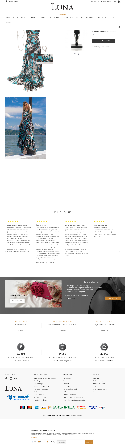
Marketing (52, 442)
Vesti (65, 409)
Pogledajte (20, 358)
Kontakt (95, 415)
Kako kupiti (67, 406)
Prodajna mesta (98, 420)
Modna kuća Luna (10, 32)
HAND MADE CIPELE (24, 30)
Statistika (43, 442)
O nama (96, 406)
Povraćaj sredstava (41, 417)
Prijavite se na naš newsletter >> (104, 389)
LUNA (93, 47)
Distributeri (67, 415)
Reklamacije (38, 412)
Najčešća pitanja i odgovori (73, 426)
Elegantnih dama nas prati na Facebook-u (20, 385)
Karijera (66, 412)
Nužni (35, 442)
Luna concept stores (100, 417)
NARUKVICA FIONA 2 (102, 49)
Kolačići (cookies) (40, 428)
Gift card (66, 420)
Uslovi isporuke (39, 423)
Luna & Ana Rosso (101, 30)
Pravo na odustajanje (41, 415)
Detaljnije (76, 82)
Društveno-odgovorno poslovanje (105, 409)
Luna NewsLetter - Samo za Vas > (63, 30)
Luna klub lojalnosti (70, 417)
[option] (24, 29)
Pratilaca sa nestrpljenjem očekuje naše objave (62, 385)
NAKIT (93, 52)
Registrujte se (106, 1)
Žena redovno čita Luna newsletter (104, 385)
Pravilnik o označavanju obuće (74, 428)
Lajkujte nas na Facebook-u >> (21, 389)
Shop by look (21, 32)
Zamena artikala (40, 426)
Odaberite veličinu (69, 423)
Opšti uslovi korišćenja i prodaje (45, 406)
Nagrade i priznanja (99, 412)
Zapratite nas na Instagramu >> (62, 389)
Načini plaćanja (39, 420)
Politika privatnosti (40, 409)
